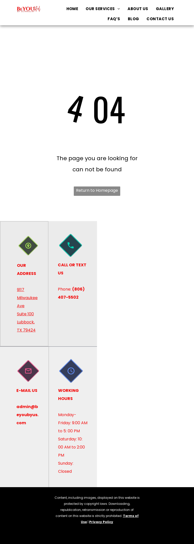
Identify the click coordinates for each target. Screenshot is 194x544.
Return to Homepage (97, 190)
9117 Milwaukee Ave (27, 298)
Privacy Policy (101, 522)
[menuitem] (72, 9)
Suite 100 (25, 314)
